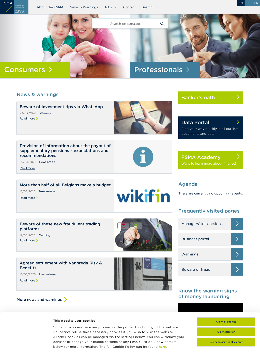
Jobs (110, 7)
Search (147, 7)
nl (248, 3)
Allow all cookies (226, 288)
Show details (63, 344)
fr (256, 3)
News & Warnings (84, 7)
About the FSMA (50, 7)
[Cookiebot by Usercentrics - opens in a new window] (26, 344)
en (241, 3)
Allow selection (226, 298)
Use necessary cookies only (226, 308)
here (162, 313)
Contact (129, 7)
